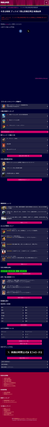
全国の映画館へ (24, 325)
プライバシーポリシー (31, 418)
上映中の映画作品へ (5, 361)
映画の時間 (3, 7)
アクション (3, 331)
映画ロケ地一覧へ (24, 343)
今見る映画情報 (7, 413)
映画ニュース (7, 408)
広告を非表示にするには (41, 78)
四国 (26, 318)
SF (1, 334)
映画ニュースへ (24, 222)
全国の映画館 (7, 392)
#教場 (17, 271)
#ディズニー (23, 271)
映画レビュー (24, 264)
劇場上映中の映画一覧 (24, 155)
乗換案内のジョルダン (19, 418)
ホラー (26, 337)
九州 (2, 321)
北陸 (26, 315)
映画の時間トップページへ (7, 367)
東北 (26, 312)
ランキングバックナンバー (10, 402)
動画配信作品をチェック (24, 179)
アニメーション (28, 331)
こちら (7, 24)
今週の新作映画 (7, 379)
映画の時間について (24, 358)
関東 (26, 307)
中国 (2, 318)
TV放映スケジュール (9, 411)
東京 (2, 307)
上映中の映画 (7, 378)
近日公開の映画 (7, 381)
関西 (2, 310)
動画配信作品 (7, 410)
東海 (26, 310)
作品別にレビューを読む (10, 385)
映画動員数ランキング (9, 400)
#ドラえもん (3, 271)
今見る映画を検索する (13, 7)
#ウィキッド (11, 271)
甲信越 (2, 315)
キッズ (26, 334)
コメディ (3, 337)
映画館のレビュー (8, 393)
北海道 (2, 312)
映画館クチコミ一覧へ (24, 341)
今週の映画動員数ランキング (7, 131)
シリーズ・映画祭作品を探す (24, 273)
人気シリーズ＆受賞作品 (10, 382)
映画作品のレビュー (8, 384)
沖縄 (26, 321)
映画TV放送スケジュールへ (24, 297)
